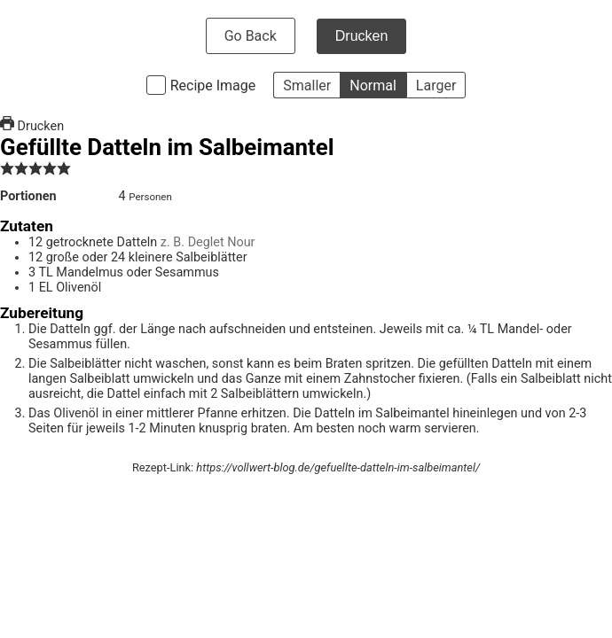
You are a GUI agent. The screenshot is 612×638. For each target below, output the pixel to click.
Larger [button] (436, 85)
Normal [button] (372, 85)
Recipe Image (213, 85)
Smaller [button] (307, 85)
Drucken (361, 35)
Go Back (250, 35)
